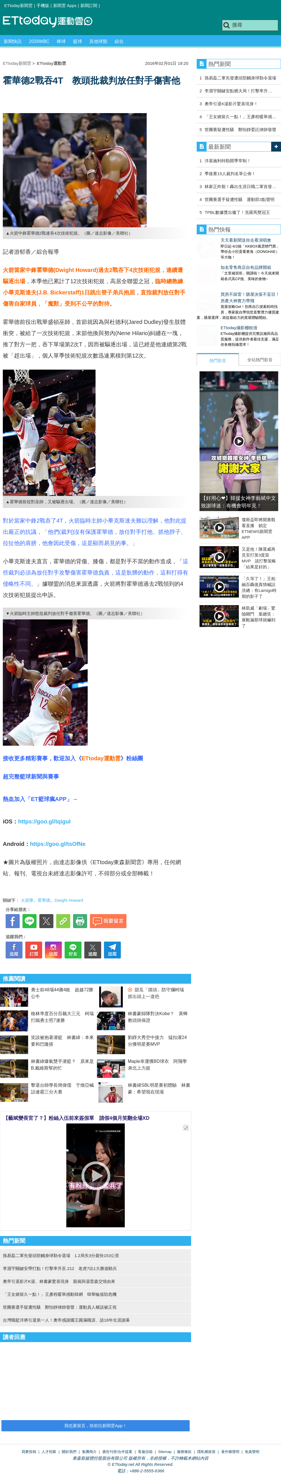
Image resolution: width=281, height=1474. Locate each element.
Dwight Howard (69, 900)
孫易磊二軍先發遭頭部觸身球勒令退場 (240, 77)
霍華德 (44, 900)
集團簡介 (89, 1452)
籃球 (77, 41)
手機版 (43, 5)
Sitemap (165, 1452)
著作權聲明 (230, 1452)
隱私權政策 (206, 1452)
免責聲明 (252, 1452)
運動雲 (52, 21)
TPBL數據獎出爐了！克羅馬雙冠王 (237, 212)
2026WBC (39, 41)
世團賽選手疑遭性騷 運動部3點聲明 (239, 199)
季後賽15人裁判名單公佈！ (230, 173)
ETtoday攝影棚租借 (215, 316)
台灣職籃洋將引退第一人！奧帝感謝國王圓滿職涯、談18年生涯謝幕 (66, 1320)
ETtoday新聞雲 (18, 5)
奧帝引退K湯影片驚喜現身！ (231, 103)
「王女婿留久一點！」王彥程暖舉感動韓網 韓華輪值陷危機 (60, 1294)
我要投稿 (29, 1452)
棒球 (61, 41)
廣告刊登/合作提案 (117, 1452)
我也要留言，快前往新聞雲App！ (95, 1425)
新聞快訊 (13, 41)
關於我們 (69, 1452)
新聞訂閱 (88, 5)
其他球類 (98, 41)
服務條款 (184, 1452)
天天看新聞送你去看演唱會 (222, 240)
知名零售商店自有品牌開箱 (222, 261)
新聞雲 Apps (64, 5)
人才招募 (49, 1452)
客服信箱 (145, 1452)
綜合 (119, 41)
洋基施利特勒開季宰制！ (228, 160)
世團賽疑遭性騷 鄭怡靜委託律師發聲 (240, 129)
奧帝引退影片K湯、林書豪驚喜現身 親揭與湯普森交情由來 (59, 1281)
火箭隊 (27, 900)
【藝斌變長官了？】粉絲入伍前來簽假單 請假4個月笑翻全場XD (76, 1118)
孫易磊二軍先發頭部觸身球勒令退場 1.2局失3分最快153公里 (61, 1255)
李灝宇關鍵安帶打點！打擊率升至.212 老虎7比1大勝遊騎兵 (60, 1268)
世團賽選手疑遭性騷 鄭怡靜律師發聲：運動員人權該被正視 (60, 1307)
